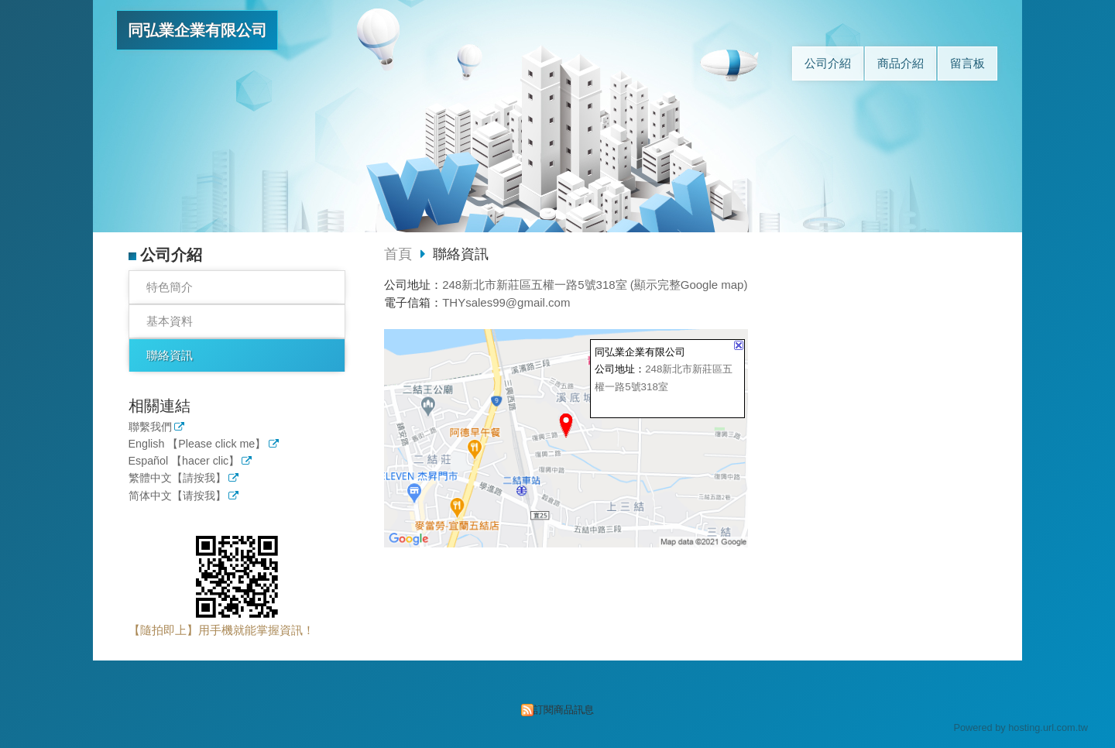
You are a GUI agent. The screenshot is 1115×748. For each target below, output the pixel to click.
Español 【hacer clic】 (184, 461)
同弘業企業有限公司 (197, 30)
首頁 (398, 254)
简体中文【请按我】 (177, 496)
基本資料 (169, 321)
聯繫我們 (150, 427)
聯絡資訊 (169, 355)
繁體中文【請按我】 (177, 478)
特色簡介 (169, 286)
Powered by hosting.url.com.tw (1020, 727)
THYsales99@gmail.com (506, 302)
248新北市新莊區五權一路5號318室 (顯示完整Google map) (594, 284)
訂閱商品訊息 (563, 709)
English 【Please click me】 (197, 444)
